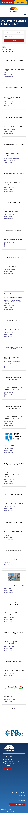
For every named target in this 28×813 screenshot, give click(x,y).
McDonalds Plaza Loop (12, 266)
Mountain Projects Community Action (10, 642)
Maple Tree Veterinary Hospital (12, 183)
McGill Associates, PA (11, 330)
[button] (7, 2)
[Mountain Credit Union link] (14, 551)
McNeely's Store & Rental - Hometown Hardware (13, 388)
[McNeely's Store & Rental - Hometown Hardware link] (14, 378)
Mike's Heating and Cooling (13, 504)
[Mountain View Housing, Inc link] (14, 662)
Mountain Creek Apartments (14, 585)
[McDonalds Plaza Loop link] (13, 257)
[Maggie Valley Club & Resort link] (14, 61)
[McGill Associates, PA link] (14, 320)
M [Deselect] (4, 47)
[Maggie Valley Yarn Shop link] (14, 117)
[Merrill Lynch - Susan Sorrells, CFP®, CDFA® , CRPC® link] (14, 464)
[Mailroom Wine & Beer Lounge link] (14, 145)
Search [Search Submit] (14, 40)
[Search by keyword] (14, 32)
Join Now (22, 798)
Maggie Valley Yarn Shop (13, 126)
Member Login (21, 800)
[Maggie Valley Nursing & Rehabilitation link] (14, 88)
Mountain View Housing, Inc (14, 671)
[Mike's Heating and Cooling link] (14, 495)
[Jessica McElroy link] (14, 285)
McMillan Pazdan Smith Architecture (12, 358)
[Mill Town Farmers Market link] (14, 522)
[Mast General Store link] (14, 203)
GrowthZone (17, 709)
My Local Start (9, 696)
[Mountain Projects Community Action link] (14, 632)
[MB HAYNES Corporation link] (14, 230)
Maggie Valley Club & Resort (14, 70)
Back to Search (8, 49)
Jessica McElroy (9, 294)
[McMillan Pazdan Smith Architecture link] (14, 348)
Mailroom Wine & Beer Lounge (12, 154)
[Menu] (25, 15)
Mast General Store (11, 212)
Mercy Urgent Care (11, 445)
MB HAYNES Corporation (13, 239)
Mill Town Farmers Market (13, 531)
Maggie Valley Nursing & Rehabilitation (12, 98)
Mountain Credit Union (12, 560)
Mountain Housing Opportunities (10, 613)
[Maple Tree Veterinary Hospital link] (14, 174)
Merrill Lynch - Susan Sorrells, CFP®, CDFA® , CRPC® (12, 474)
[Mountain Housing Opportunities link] (14, 603)
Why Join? (22, 795)
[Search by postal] (14, 36)
